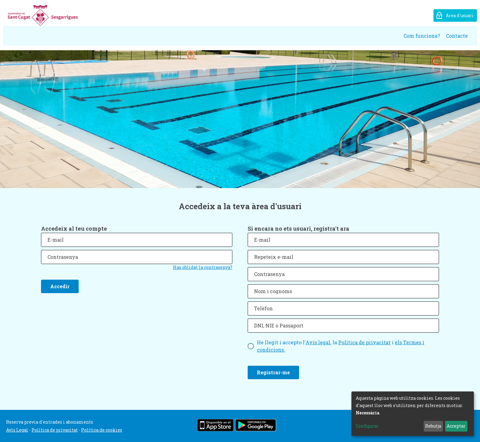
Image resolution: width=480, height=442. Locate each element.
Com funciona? (421, 35)
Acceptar (456, 426)
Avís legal (318, 342)
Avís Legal (17, 430)
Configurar (367, 426)
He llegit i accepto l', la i (340, 346)
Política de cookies (101, 430)
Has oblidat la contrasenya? (202, 267)
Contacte (457, 35)
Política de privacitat (364, 342)
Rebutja (433, 426)
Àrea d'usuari (460, 15)
